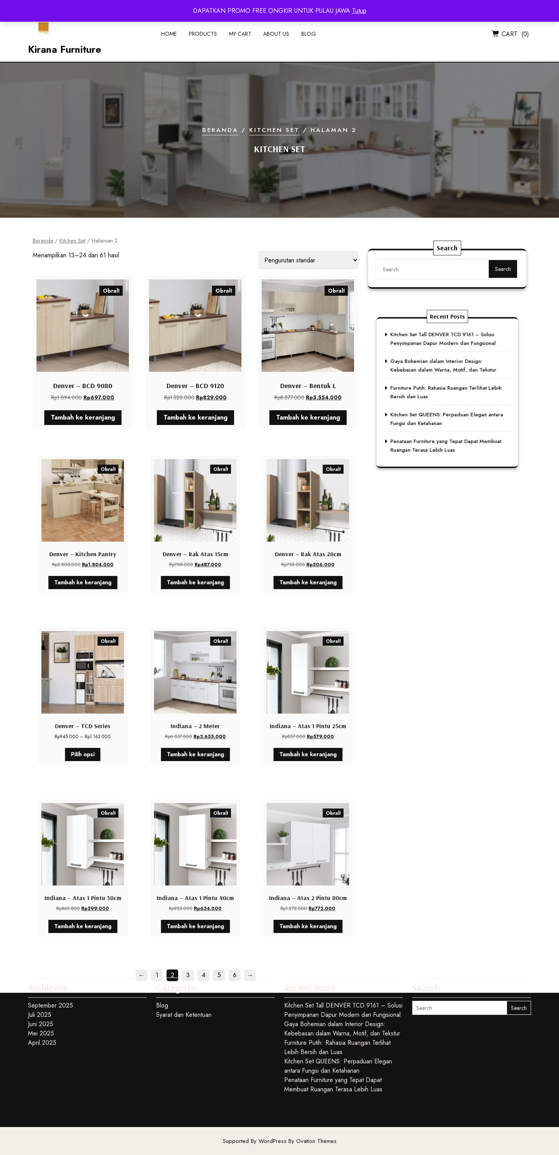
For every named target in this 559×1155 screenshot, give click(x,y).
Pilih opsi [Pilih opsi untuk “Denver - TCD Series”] (83, 736)
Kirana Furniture (64, 52)
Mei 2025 (41, 986)
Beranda (220, 130)
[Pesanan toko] (309, 260)
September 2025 (50, 958)
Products (203, 36)
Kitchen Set (274, 130)
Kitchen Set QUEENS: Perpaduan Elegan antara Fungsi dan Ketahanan (338, 1018)
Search (497, 273)
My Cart (240, 36)
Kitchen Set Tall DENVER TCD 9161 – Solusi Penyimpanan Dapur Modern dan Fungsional (343, 963)
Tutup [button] (359, 10)
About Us (276, 36)
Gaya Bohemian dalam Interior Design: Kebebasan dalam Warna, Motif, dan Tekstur (342, 981)
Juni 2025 (40, 976)
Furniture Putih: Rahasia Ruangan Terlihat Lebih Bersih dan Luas (337, 1000)
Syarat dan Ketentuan (184, 967)
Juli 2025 (39, 967)
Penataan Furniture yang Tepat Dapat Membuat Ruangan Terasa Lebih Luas (333, 1037)
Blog (308, 36)
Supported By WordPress (280, 1141)
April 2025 (42, 995)
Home (169, 36)
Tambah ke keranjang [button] (83, 415)
